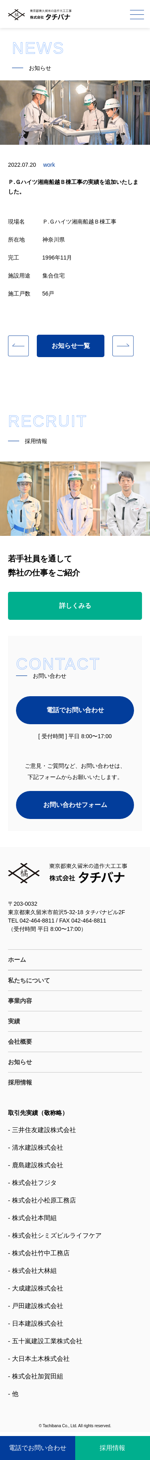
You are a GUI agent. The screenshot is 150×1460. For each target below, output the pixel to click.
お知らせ (20, 1062)
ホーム (17, 959)
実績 (14, 1021)
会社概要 (20, 1041)
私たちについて (29, 980)
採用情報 (20, 1082)
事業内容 (20, 1000)
